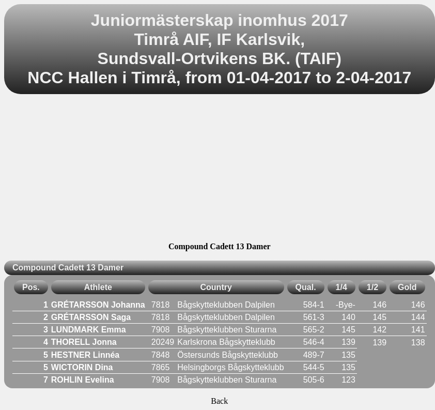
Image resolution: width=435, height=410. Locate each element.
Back (219, 401)
